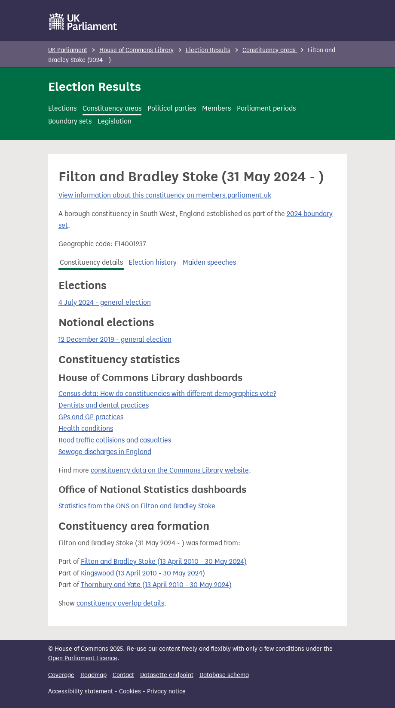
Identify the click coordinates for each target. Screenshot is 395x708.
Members (216, 108)
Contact (123, 675)
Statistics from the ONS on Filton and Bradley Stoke (136, 506)
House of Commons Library (136, 50)
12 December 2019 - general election (114, 339)
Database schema (224, 675)
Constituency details (91, 262)
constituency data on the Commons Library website (170, 470)
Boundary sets (70, 121)
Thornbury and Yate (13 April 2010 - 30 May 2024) (156, 585)
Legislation (115, 121)
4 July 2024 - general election (104, 302)
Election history (153, 262)
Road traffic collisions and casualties (114, 440)
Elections (62, 108)
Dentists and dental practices (103, 405)
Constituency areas (269, 50)
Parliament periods (266, 108)
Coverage (61, 675)
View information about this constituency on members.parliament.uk (164, 195)
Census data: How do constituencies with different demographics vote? (167, 394)
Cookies (130, 691)
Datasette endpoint (166, 675)
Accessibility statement (80, 691)
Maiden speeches (209, 262)
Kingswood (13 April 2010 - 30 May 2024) (143, 573)
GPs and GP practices (90, 417)
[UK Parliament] (83, 21)
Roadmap (93, 675)
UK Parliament (67, 50)
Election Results (208, 50)
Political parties (171, 108)
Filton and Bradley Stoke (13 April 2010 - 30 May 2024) (164, 561)
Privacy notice (166, 691)
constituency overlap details (120, 603)
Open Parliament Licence (82, 658)
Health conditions (85, 428)
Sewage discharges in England (104, 452)
